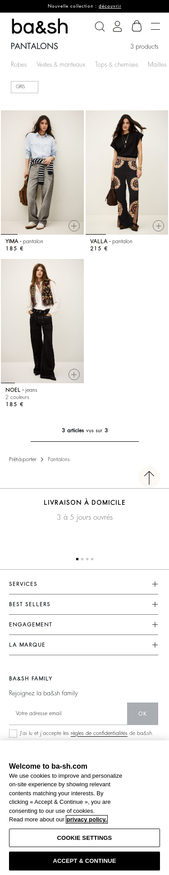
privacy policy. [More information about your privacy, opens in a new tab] (87, 819)
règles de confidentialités (99, 733)
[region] (84, 807)
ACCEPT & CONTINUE (84, 860)
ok (142, 713)
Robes (19, 64)
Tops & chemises (116, 64)
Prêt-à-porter (23, 459)
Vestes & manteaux (61, 64)
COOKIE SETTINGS (84, 837)
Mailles (157, 64)
